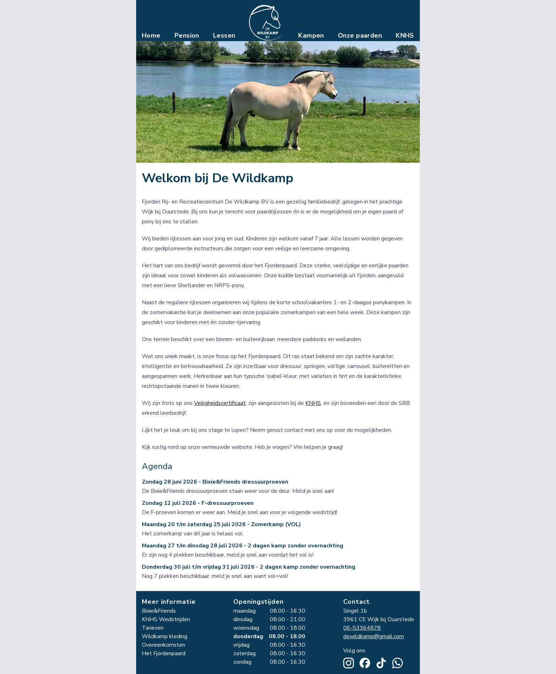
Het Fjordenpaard (163, 653)
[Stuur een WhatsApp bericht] (397, 663)
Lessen (224, 35)
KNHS (405, 35)
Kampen (311, 35)
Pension (186, 35)
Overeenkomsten (163, 645)
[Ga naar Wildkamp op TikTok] (381, 663)
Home (151, 35)
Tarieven (152, 628)
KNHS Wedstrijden (166, 619)
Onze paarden (360, 35)
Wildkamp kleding (164, 636)
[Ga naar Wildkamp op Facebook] (365, 663)
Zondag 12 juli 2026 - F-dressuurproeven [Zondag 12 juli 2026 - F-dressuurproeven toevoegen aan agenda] (198, 504)
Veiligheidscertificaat (220, 404)
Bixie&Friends (159, 611)
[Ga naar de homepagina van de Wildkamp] (266, 22)
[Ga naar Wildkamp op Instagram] (348, 663)
